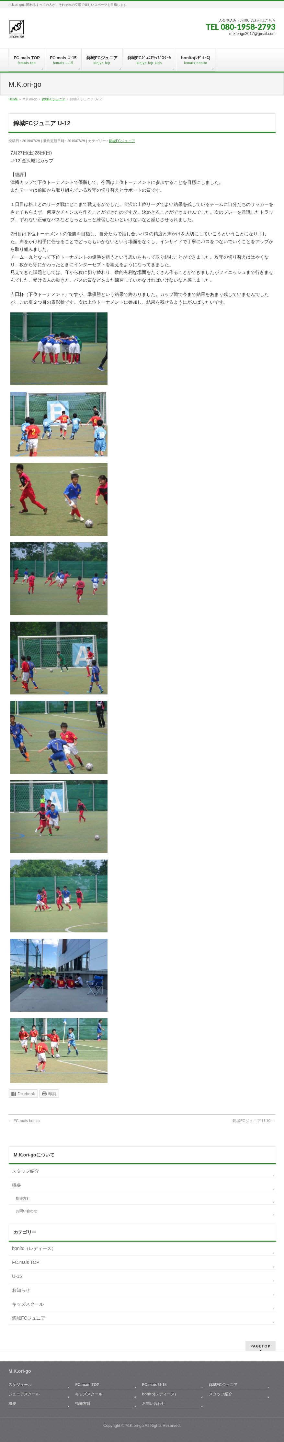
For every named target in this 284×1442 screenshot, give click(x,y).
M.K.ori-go (134, 1425)
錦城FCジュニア (122, 141)
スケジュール (20, 1384)
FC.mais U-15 (154, 1384)
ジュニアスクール (24, 1394)
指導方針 (23, 1198)
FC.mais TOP (25, 1262)
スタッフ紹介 (25, 1171)
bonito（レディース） (34, 1248)
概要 (16, 1185)
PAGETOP (260, 1346)
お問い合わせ (26, 1211)
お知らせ (21, 1290)
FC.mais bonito (24, 1121)
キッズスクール (28, 1304)
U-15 (17, 1276)
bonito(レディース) (159, 1394)
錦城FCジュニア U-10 (254, 1121)
